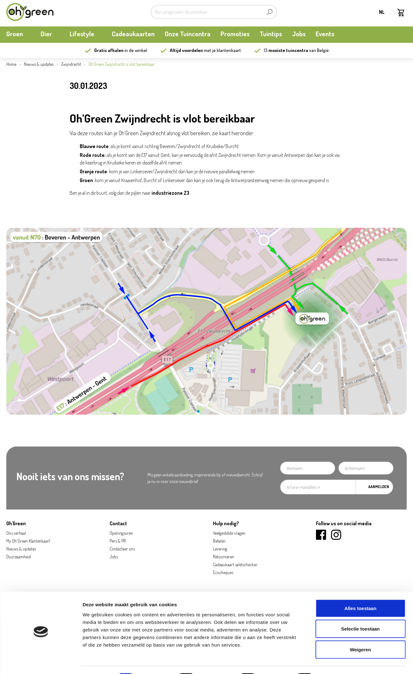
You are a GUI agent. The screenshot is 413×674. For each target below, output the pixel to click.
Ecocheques (223, 572)
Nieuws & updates (21, 548)
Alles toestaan (360, 591)
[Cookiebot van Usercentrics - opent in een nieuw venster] (40, 661)
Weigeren (360, 632)
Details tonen (340, 661)
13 (286, 50)
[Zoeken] (269, 12)
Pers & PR (118, 541)
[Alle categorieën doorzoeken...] (206, 12)
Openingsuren (121, 533)
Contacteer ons (122, 548)
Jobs (114, 556)
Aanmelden (378, 486)
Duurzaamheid (18, 556)
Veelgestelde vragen (229, 533)
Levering (220, 548)
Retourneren (223, 556)
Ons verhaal (16, 533)
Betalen (219, 541)
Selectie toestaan (360, 612)
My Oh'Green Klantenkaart (28, 541)
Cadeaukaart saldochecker (235, 564)
